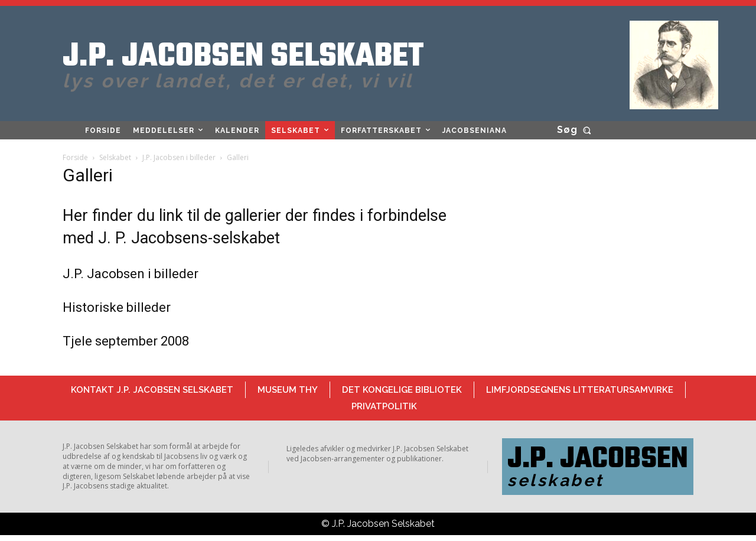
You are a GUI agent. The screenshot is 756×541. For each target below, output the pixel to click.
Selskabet (115, 157)
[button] (576, 130)
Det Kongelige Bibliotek (402, 389)
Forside (75, 157)
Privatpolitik (384, 406)
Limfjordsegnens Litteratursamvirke (579, 389)
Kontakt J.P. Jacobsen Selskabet (152, 389)
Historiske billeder (117, 307)
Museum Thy (288, 389)
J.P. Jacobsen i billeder (179, 157)
